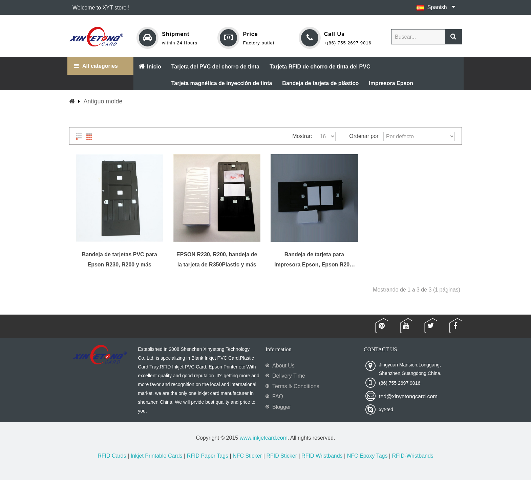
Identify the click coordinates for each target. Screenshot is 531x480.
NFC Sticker (247, 456)
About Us (283, 365)
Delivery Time (288, 376)
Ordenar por (363, 136)
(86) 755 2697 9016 (399, 383)
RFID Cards (112, 456)
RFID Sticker (281, 456)
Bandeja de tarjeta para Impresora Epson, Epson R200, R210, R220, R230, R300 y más (314, 260)
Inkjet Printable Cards (157, 456)
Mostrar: (302, 136)
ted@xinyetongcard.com (408, 396)
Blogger (281, 407)
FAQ (277, 396)
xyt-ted (386, 409)
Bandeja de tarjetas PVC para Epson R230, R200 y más (119, 259)
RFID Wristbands (322, 456)
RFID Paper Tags (207, 456)
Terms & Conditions (295, 386)
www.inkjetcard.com (264, 438)
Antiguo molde (102, 101)
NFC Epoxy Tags (367, 456)
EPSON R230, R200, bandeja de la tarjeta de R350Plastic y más (216, 259)
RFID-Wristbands (412, 456)
